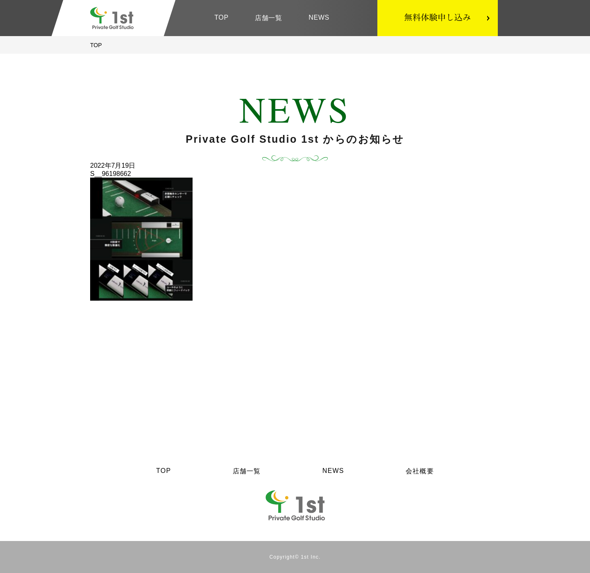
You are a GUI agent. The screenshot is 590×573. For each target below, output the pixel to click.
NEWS (319, 17)
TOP (221, 17)
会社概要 (420, 471)
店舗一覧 (268, 17)
